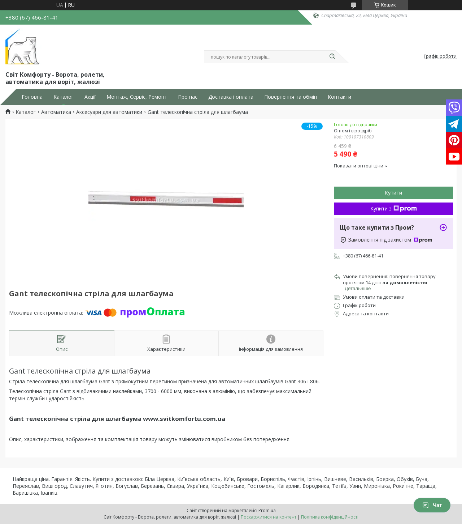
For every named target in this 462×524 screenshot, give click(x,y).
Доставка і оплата (230, 96)
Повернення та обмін (290, 96)
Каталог (63, 96)
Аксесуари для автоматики (109, 112)
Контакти (339, 96)
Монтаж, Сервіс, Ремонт (136, 96)
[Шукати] (332, 56)
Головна (32, 96)
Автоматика (56, 112)
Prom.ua (267, 510)
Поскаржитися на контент (268, 517)
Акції (90, 96)
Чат (432, 505)
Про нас (187, 96)
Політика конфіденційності (329, 517)
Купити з (393, 208)
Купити (393, 192)
